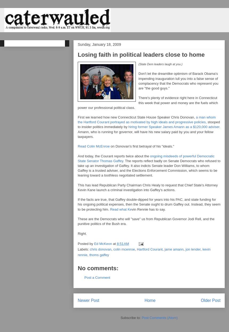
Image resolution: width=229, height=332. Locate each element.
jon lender (193, 249)
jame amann (174, 249)
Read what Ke (121, 209)
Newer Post (88, 300)
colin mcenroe (124, 249)
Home (150, 300)
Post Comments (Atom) (160, 318)
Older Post (210, 300)
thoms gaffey (99, 255)
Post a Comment (97, 278)
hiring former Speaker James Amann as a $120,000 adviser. (174, 127)
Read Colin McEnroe (94, 146)
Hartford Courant (150, 249)
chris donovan (101, 249)
